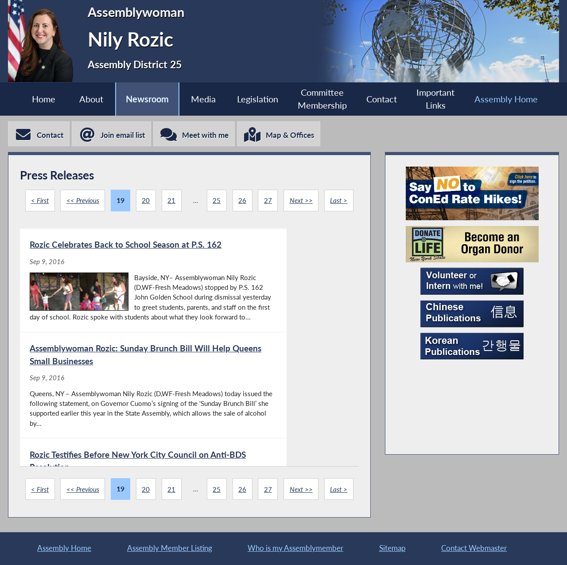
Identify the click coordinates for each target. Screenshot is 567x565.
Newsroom (141, 99)
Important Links (443, 99)
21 (190, 202)
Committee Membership (324, 99)
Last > (189, 230)
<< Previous (99, 202)
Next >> (322, 202)
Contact (386, 99)
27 (287, 202)
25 (235, 202)
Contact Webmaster (474, 547)
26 (261, 202)
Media (200, 99)
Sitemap (392, 547)
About (83, 99)
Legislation (257, 99)
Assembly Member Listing (169, 547)
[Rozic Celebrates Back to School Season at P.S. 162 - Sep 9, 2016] (104, 337)
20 (163, 202)
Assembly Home (516, 99)
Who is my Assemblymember (295, 547)
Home (33, 99)
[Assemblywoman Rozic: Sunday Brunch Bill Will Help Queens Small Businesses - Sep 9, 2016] (273, 337)
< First (54, 202)
